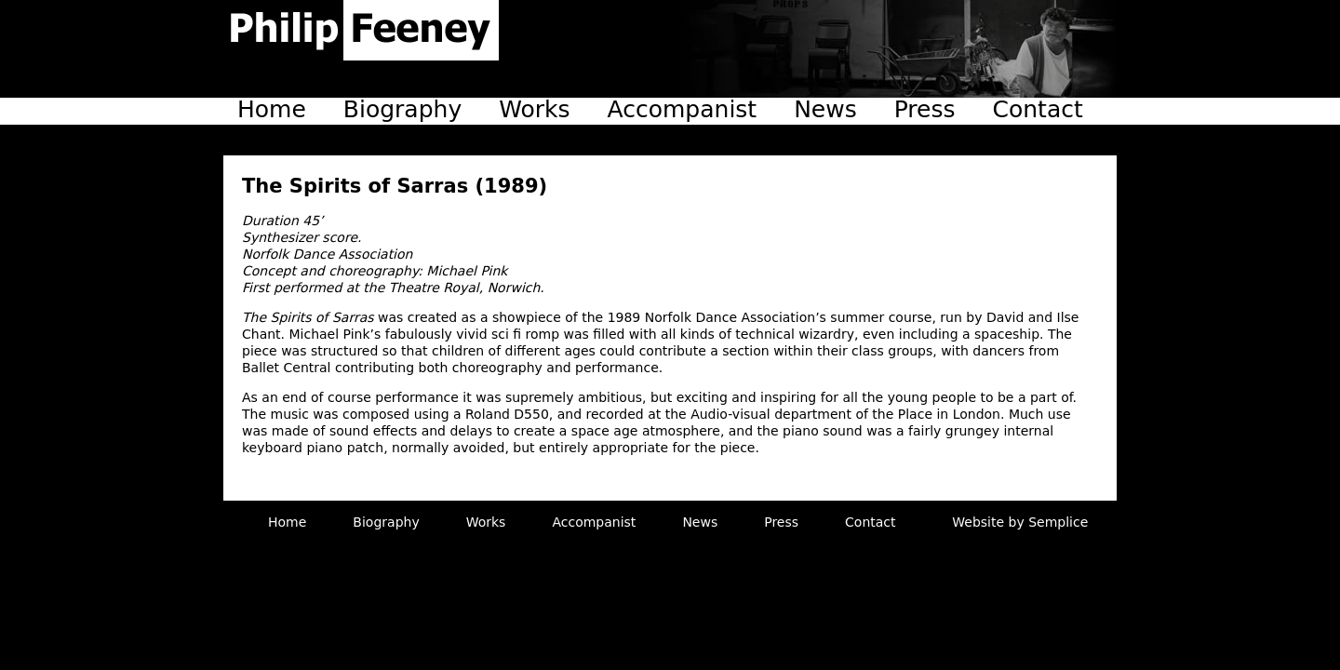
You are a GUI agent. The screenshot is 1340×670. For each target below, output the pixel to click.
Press (925, 109)
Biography (402, 109)
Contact (1038, 109)
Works (534, 109)
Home (271, 109)
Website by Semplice (1020, 522)
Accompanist (682, 109)
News (825, 109)
